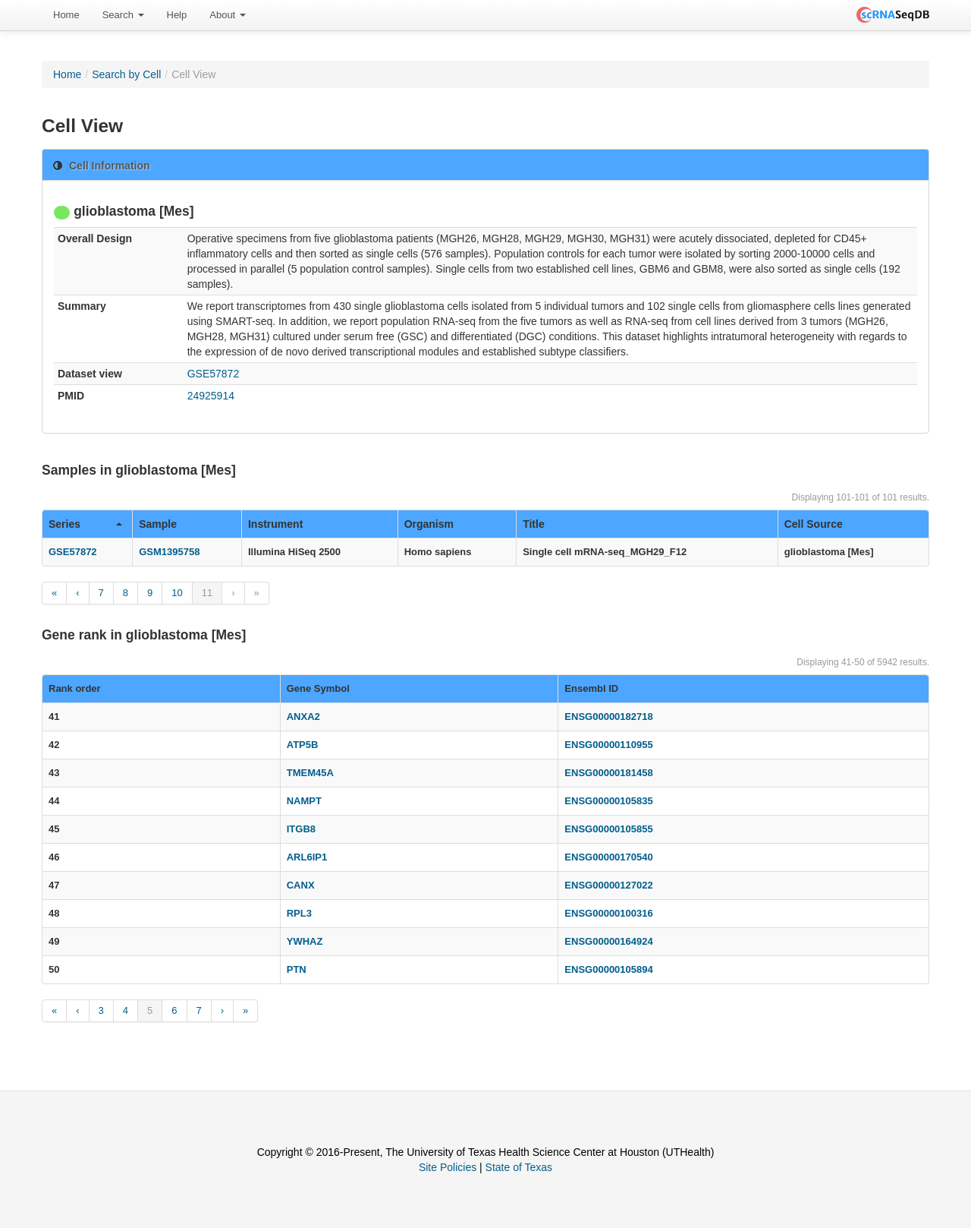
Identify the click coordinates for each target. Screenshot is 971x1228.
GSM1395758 (169, 551)
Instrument (275, 524)
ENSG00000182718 (608, 716)
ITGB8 (301, 829)
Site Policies (447, 1167)
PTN (296, 969)
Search (123, 15)
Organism (429, 524)
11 (207, 592)
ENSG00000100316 (608, 913)
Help (177, 15)
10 (176, 592)
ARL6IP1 (307, 857)
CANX (301, 885)
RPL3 (299, 913)
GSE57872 (213, 374)
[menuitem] (66, 15)
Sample (158, 524)
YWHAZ (305, 941)
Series (85, 524)
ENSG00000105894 (608, 969)
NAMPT (304, 801)
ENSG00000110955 (608, 744)
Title (534, 524)
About (227, 15)
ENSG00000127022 (608, 885)
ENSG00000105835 (608, 801)
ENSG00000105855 (608, 829)
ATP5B (303, 744)
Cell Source (813, 524)
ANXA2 (303, 716)
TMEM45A (310, 772)
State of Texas (519, 1167)
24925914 (210, 396)
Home (66, 15)
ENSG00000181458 (608, 772)
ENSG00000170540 (608, 857)
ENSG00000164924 (608, 941)
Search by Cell (126, 74)
